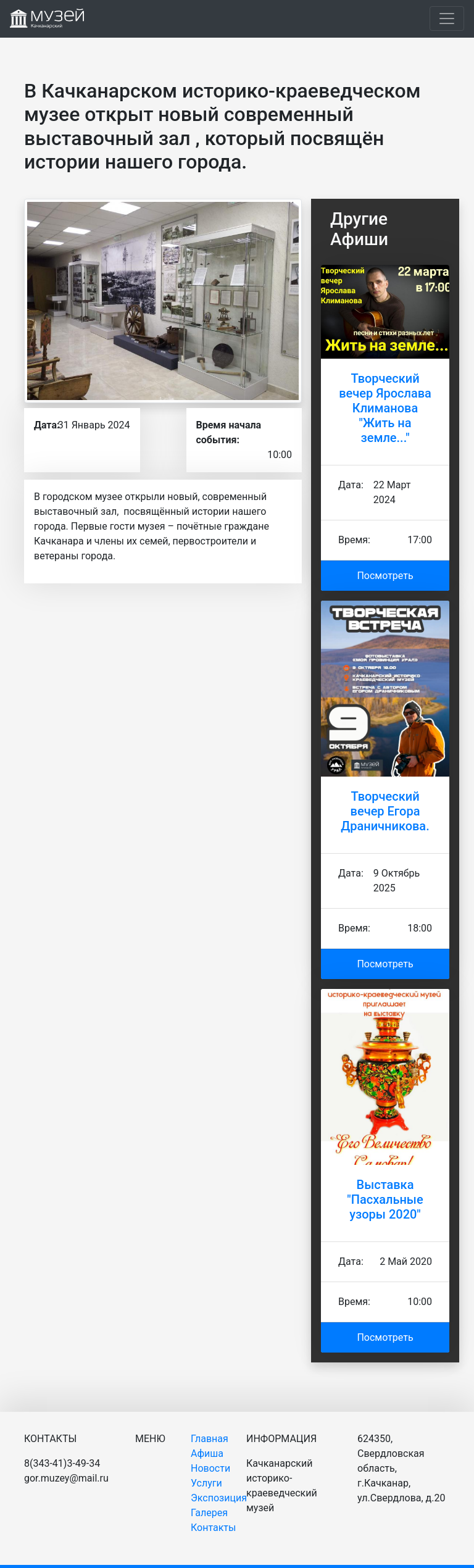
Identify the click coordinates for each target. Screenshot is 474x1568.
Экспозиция (219, 1498)
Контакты (213, 1527)
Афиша (207, 1453)
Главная (209, 1439)
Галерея (209, 1513)
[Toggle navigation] (447, 18)
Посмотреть (385, 576)
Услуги (206, 1483)
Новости (210, 1468)
